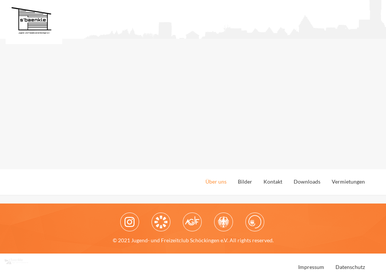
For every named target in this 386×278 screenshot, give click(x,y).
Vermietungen (348, 181)
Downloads (307, 181)
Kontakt (272, 181)
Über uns (216, 181)
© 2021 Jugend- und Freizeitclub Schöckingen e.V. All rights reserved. (193, 240)
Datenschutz (350, 267)
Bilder (245, 181)
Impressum (311, 267)
